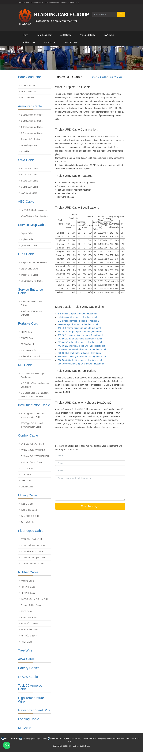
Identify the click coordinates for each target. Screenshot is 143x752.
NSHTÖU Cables (29, 636)
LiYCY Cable (27, 468)
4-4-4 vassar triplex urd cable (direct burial (77, 317)
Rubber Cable (29, 42)
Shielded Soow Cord (30, 356)
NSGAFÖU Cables (29, 623)
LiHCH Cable (27, 487)
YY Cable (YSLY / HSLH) (32, 444)
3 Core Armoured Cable (32, 121)
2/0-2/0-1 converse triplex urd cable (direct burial (80, 335)
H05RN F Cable (28, 587)
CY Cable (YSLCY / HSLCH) (34, 450)
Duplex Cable (27, 233)
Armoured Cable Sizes (31, 139)
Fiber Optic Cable (31, 531)
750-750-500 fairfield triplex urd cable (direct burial (81, 364)
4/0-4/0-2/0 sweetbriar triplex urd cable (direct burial (82, 346)
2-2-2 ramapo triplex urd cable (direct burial (78, 324)
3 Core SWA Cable (29, 174)
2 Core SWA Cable (29, 168)
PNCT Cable (26, 611)
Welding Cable (27, 581)
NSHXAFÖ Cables (29, 629)
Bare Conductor (44, 35)
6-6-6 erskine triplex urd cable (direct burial (77, 314)
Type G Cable (27, 504)
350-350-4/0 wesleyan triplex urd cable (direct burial (82, 356)
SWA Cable (109, 35)
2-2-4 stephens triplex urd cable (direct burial (78, 321)
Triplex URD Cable (116, 77)
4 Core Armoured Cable (32, 127)
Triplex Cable (27, 239)
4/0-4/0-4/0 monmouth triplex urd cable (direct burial (82, 349)
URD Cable (102, 77)
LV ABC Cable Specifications (34, 210)
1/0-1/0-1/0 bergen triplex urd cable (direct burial (80, 331)
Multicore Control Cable (31, 462)
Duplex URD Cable (29, 269)
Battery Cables (28, 668)
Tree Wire (25, 650)
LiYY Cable (26, 474)
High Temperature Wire (31, 699)
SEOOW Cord (27, 344)
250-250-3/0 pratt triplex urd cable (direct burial (79, 353)
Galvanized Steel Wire (34, 710)
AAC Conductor (28, 97)
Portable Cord (28, 323)
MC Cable (25, 365)
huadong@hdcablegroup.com (35, 739)
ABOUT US (49, 42)
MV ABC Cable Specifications (34, 216)
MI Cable (24, 728)
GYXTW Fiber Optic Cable (33, 563)
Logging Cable (28, 719)
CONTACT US (70, 42)
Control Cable (28, 435)
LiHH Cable (26, 480)
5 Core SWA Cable (29, 187)
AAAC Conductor (29, 91)
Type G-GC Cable (29, 510)
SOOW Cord (27, 332)
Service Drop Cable (32, 225)
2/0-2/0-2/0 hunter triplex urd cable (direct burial (80, 339)
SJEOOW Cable (28, 350)
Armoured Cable (87, 35)
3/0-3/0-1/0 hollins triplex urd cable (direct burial (80, 342)
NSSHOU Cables (29, 617)
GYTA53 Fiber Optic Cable (33, 545)
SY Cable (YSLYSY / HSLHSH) (35, 456)
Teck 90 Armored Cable (30, 687)
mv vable (25, 151)
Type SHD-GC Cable (30, 516)
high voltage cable (29, 145)
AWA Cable (26, 659)
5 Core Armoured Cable (32, 133)
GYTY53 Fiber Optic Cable (33, 557)
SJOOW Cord (27, 338)
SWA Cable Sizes (29, 193)
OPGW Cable (28, 677)
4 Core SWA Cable (29, 181)
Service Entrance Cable (30, 291)
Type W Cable (27, 522)
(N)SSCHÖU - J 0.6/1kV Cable (35, 599)
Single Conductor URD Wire (34, 262)
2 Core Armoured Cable (32, 115)
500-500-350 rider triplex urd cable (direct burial (80, 360)
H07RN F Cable (28, 593)
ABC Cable (65, 35)
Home (25, 35)
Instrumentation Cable (34, 405)
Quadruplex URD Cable (32, 281)
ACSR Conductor (29, 85)
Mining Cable (27, 495)
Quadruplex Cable (29, 245)
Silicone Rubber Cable (31, 605)
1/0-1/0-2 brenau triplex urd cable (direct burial (79, 328)
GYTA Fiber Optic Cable (32, 539)
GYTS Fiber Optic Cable (32, 551)
